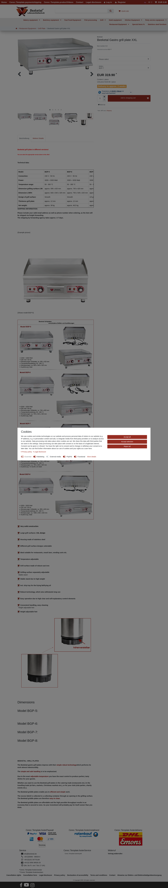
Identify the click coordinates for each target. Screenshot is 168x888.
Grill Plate (41, 28)
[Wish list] (150, 2)
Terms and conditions (98, 875)
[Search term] (82, 11)
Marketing (40, 456)
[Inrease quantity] (104, 96)
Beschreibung (24, 138)
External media (55, 456)
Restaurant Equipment (118, 24)
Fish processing (90, 20)
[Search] (110, 11)
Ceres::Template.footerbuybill (73, 853)
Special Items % (138, 24)
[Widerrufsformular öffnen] (115, 854)
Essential (28, 456)
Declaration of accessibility (77, 875)
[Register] (120, 2)
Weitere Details (38, 138)
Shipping (109, 110)
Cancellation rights (13, 875)
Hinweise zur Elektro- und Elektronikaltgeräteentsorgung (139, 875)
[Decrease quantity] (104, 100)
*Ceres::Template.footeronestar (30, 870)
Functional (81, 456)
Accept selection (127, 442)
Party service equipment (155, 20)
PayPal (69, 456)
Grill (102, 20)
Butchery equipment (51, 20)
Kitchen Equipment (132, 20)
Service (22, 850)
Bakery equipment (30, 20)
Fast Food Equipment (72, 20)
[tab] (24, 138)
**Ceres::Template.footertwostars (31, 872)
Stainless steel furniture (157, 24)
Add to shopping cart (135, 98)
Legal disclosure (45, 875)
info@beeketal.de (30, 854)
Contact (112, 875)
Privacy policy (59, 875)
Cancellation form (30, 875)
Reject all (127, 446)
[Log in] (108, 2)
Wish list (101, 105)
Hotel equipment (115, 20)
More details (91, 456)
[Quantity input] (100, 98)
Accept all (127, 437)
